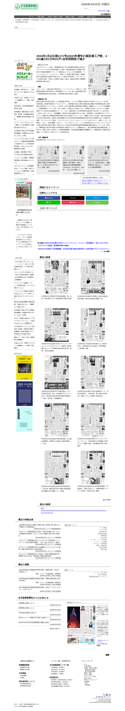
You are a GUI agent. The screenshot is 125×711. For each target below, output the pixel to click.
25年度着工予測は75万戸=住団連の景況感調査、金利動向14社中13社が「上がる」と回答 (24, 133)
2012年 (50, 513)
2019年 (79, 511)
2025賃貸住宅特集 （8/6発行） (60, 684)
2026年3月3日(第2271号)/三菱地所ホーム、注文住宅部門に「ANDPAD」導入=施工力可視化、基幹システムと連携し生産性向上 (93, 393)
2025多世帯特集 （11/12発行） (60, 682)
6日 (52, 20)
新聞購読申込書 (24, 667)
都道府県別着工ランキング (98, 576)
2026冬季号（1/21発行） (58, 669)
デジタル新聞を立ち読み (100, 183)
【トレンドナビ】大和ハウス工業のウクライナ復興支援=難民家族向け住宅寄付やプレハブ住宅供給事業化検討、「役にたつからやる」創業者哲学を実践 (24, 144)
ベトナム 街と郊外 (100, 573)
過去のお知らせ (55, 628)
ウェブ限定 (103, 528)
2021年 (69, 511)
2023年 (58, 511)
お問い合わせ (91, 17)
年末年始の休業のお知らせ (27, 613)
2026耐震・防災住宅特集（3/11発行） (62, 680)
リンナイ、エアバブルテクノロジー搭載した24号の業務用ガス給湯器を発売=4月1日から (24, 124)
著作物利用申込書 (25, 686)
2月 (48, 20)
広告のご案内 (88, 674)
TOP (107, 655)
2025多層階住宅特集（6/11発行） (61, 686)
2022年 (64, 511)
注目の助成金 (56, 576)
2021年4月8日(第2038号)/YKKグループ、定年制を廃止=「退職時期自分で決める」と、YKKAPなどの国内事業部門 (99, 157)
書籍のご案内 (70, 17)
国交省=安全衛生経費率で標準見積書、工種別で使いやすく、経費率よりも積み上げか (24, 304)
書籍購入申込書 (24, 669)
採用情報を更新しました (27, 603)
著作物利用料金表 (25, 683)
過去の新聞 (106, 500)
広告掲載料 (23, 675)
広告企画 (104, 537)
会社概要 (81, 17)
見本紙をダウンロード (101, 181)
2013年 (45, 513)
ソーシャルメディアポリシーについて (101, 698)
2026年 (43, 511)
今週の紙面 (40, 17)
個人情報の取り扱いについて (103, 696)
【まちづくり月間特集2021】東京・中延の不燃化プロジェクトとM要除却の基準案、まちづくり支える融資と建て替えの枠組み (39, 533)
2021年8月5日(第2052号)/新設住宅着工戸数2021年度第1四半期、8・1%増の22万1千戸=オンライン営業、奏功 (48, 157)
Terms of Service (103, 702)
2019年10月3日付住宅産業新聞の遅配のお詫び (34, 622)
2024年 (42, 20)
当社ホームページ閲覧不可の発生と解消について (35, 617)
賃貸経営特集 (102, 534)
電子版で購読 (86, 183)
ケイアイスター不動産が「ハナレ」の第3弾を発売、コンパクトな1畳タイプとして (24, 285)
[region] (73, 40)
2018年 (84, 511)
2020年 (74, 511)
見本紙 (22, 677)
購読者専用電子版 (104, 11)
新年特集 (104, 549)
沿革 (86, 683)
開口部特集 (103, 547)
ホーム (31, 17)
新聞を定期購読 (87, 181)
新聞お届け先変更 (90, 669)
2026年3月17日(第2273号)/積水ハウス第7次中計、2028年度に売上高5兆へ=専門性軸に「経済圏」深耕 (92, 346)
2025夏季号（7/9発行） (58, 673)
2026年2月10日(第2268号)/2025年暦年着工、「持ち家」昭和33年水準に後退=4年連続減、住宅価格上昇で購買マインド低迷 (57, 489)
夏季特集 (104, 535)
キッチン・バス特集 (100, 541)
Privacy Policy (92, 702)
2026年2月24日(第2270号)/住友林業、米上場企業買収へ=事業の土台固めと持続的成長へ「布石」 (56, 441)
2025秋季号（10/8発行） (58, 671)
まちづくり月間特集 (54, 537)
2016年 (94, 511)
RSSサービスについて (90, 680)
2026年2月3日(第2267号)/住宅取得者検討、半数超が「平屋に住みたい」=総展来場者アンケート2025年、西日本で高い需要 (93, 488)
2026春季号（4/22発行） (58, 667)
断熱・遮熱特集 (101, 545)
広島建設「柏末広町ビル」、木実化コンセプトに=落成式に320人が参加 (24, 91)
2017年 (89, 511)
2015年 (100, 511)
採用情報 (87, 685)
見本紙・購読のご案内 (55, 17)
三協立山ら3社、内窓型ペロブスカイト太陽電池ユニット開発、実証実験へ (24, 100)
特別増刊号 (57, 529)
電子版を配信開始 (90, 671)
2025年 (48, 511)
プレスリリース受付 (90, 676)
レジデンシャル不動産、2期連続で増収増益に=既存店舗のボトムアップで (24, 160)
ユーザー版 (49, 529)
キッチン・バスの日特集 (99, 539)
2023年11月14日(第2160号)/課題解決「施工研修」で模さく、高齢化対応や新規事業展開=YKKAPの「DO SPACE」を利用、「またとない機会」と (73, 158)
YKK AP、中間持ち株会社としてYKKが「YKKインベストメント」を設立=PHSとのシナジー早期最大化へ (24, 320)
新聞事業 (26, 20)
